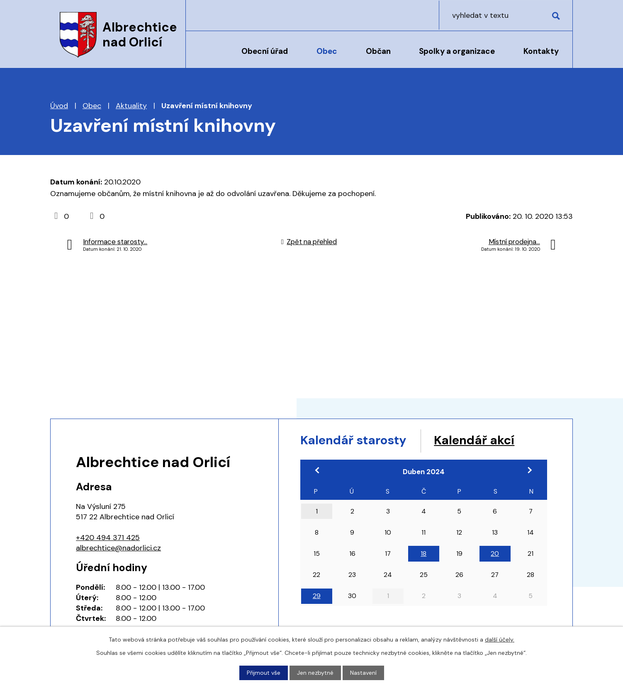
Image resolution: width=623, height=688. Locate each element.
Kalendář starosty (355, 440)
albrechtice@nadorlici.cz (118, 548)
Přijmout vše (263, 672)
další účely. (499, 639)
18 (423, 554)
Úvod (207, 57)
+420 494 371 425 (108, 538)
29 (317, 596)
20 (495, 554)
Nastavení (363, 672)
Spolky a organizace (457, 51)
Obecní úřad (264, 51)
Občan (378, 51)
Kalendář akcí (478, 440)
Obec (326, 51)
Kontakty (541, 51)
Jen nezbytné (315, 672)
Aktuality (131, 106)
